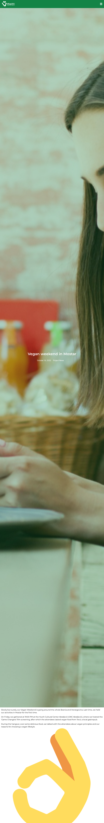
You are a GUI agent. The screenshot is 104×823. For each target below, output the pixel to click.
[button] (101, 4)
